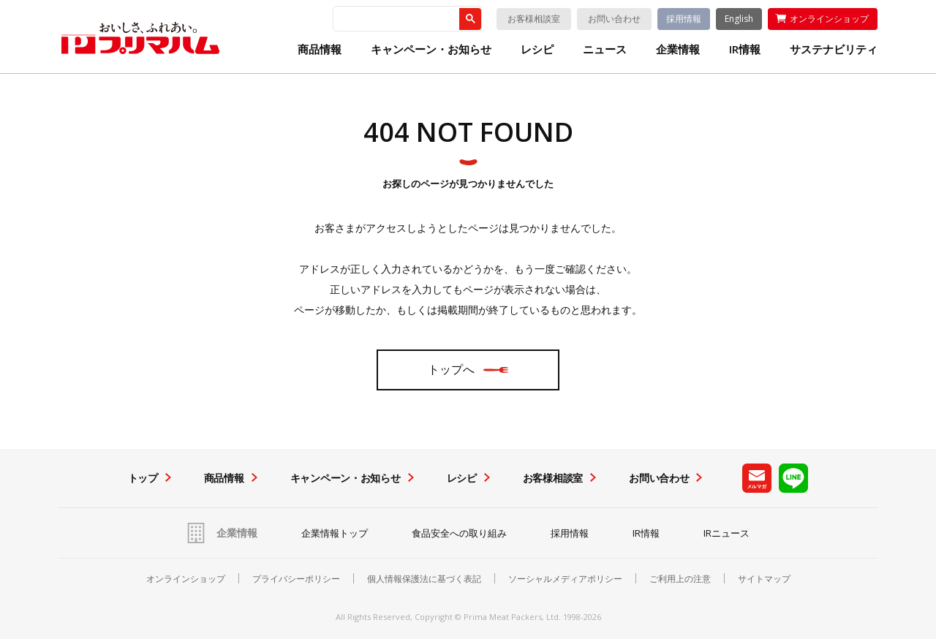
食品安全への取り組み (459, 533)
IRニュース (726, 533)
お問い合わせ (614, 18)
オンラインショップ (829, 18)
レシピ (537, 49)
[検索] (395, 19)
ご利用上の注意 (680, 579)
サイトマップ (764, 579)
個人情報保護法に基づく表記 (424, 579)
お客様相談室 (533, 18)
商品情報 (319, 49)
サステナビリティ (834, 49)
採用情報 (683, 18)
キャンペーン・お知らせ (431, 49)
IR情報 (744, 49)
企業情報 (678, 49)
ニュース (605, 49)
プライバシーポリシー (296, 579)
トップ (143, 477)
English (739, 18)
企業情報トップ (334, 533)
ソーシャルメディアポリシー (565, 579)
